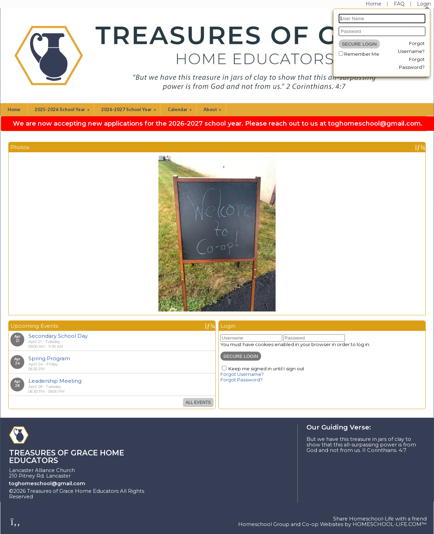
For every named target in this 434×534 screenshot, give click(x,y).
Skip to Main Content (67, 497)
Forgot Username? (242, 374)
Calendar (180, 109)
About (212, 109)
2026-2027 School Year (129, 109)
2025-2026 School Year (62, 109)
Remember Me (361, 54)
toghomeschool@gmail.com (47, 483)
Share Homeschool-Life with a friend (380, 519)
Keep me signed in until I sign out (266, 368)
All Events (198, 402)
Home (14, 109)
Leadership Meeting (54, 381)
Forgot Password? (241, 379)
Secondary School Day (58, 336)
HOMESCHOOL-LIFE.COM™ (390, 524)
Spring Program (49, 358)
